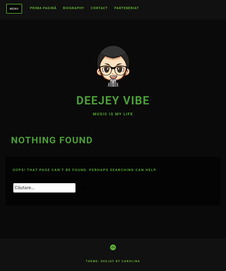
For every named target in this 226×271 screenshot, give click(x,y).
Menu (14, 8)
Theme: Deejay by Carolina (113, 261)
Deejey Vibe (113, 100)
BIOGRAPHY (73, 8)
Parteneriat (126, 8)
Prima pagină (43, 8)
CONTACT (99, 8)
